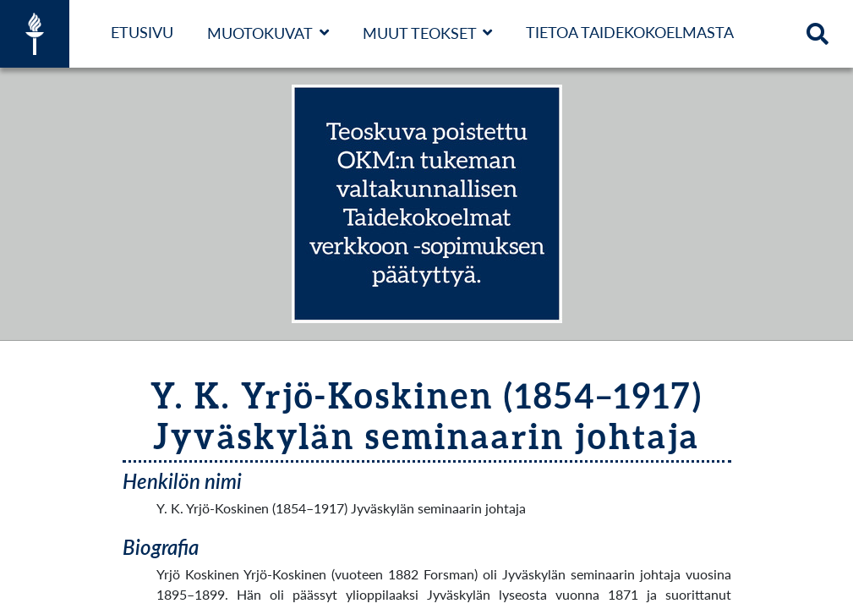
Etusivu (142, 32)
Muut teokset (420, 33)
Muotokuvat (260, 33)
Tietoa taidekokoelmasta (630, 32)
